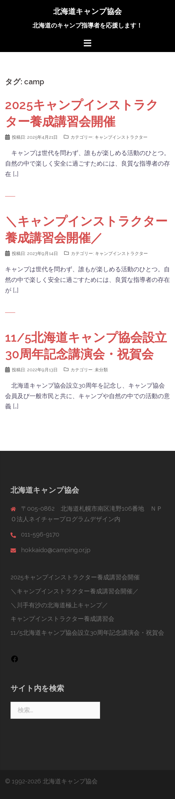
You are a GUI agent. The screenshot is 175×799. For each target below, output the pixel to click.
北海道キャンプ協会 (87, 11)
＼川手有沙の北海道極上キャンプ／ (59, 605)
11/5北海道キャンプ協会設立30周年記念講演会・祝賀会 (87, 632)
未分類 (101, 369)
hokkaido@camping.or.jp (56, 550)
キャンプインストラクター (121, 137)
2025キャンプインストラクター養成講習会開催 (75, 577)
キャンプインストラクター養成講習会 (62, 618)
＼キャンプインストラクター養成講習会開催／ (75, 591)
